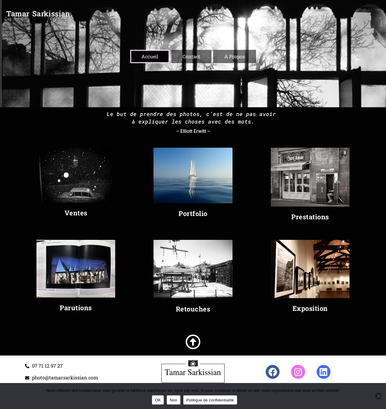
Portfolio (193, 213)
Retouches (193, 308)
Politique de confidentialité (210, 400)
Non (173, 400)
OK (158, 400)
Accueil (149, 56)
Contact (191, 56)
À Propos (234, 56)
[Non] (378, 396)
